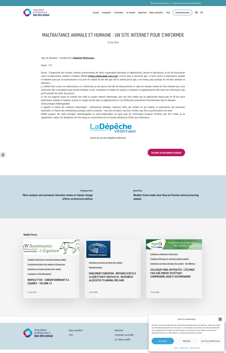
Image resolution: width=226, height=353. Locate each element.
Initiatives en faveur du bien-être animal (44, 269)
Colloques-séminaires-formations (164, 254)
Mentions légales (194, 348)
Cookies (176, 348)
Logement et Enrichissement (39, 274)
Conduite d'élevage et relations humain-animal (47, 259)
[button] (220, 319)
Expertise (119, 330)
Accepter (163, 341)
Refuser (187, 341)
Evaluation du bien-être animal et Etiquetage (46, 264)
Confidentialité (183, 348)
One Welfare (190, 263)
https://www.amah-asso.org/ (103, 76)
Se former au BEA (122, 339)
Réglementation (95, 267)
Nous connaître (76, 330)
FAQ (71, 334)
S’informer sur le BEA (124, 334)
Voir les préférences (210, 341)
